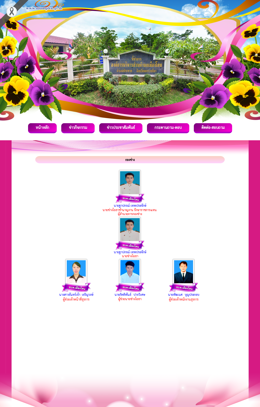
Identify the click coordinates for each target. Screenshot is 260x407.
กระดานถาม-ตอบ (168, 127)
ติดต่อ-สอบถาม (213, 127)
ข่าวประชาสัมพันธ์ (121, 127)
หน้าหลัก (42, 127)
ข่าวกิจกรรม (78, 127)
